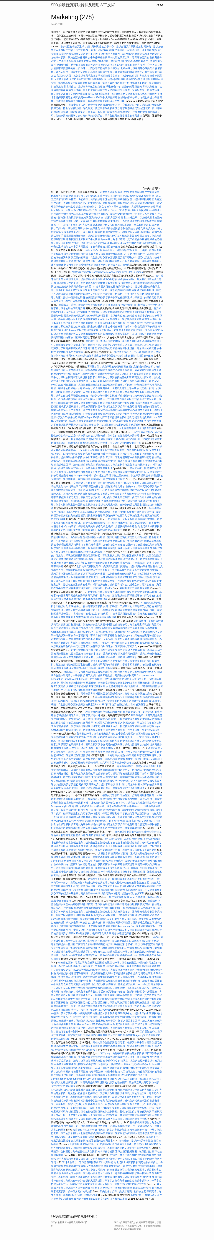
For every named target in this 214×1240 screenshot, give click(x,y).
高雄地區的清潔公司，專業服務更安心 (128, 57)
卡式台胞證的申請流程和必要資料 (120, 355)
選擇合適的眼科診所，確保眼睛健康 (85, 809)
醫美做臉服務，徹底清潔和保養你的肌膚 (95, 395)
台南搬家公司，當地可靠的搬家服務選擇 (73, 442)
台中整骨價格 (142, 588)
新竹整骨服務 (80, 577)
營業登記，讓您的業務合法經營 (108, 479)
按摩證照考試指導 (71, 213)
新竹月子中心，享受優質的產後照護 (112, 377)
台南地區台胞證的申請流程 (144, 413)
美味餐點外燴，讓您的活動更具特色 (96, 733)
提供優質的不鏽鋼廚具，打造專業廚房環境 (114, 915)
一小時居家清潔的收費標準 (114, 490)
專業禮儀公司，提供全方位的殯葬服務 (89, 195)
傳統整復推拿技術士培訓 (127, 944)
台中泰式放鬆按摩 (122, 421)
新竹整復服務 (88, 424)
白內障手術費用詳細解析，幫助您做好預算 (109, 988)
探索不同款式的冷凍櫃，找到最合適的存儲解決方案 (108, 573)
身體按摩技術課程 (82, 272)
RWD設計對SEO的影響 (90, 551)
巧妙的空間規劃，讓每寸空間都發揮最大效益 (78, 1060)
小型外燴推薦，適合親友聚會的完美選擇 (76, 64)
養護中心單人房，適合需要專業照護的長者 (92, 104)
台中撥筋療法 (115, 326)
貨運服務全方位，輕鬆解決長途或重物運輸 (124, 726)
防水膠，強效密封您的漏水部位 (98, 802)
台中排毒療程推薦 (93, 457)
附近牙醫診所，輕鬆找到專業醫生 (84, 729)
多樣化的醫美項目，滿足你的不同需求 (79, 53)
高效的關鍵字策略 (146, 573)
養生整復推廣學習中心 (108, 1020)
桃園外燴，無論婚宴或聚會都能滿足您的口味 (100, 101)
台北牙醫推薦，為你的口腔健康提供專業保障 (115, 435)
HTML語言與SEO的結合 (82, 562)
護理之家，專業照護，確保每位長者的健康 (133, 849)
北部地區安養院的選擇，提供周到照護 (80, 46)
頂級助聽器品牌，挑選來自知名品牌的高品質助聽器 (126, 817)
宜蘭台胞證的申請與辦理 (67, 286)
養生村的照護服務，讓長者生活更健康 (96, 1089)
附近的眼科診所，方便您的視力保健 (139, 97)
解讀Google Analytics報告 (137, 195)
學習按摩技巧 (105, 348)
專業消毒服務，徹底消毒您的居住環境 (130, 1046)
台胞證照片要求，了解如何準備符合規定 (102, 642)
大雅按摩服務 (104, 421)
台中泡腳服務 (83, 312)
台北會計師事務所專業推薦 (120, 846)
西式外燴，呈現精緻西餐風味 (128, 392)
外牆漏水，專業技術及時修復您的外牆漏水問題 (123, 969)
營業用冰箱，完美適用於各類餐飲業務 (86, 221)
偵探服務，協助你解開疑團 (73, 501)
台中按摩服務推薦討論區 (124, 864)
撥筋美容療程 (66, 475)
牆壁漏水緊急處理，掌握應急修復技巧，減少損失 (85, 497)
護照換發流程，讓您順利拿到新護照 (128, 860)
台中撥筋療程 (155, 860)
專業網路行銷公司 (88, 461)
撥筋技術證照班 (111, 795)
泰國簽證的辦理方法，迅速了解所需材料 (78, 715)
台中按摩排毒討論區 (121, 1187)
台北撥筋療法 (112, 751)
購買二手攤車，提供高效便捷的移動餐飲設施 (85, 1006)
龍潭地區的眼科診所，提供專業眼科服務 (106, 79)
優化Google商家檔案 (99, 93)
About (159, 4)
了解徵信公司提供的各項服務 (128, 293)
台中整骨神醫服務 (64, 1064)
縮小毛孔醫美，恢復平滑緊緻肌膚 (96, 108)
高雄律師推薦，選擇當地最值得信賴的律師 (136, 853)
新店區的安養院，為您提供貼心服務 (90, 257)
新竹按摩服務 (112, 246)
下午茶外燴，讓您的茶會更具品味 (87, 410)
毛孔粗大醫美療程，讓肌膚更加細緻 (139, 261)
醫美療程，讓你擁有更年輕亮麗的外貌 (89, 1046)
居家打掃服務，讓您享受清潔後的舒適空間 (77, 726)
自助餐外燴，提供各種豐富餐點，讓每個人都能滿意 (114, 341)
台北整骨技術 (139, 591)
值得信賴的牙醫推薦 (101, 1176)
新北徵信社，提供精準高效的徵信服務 (84, 86)
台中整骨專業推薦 (132, 697)
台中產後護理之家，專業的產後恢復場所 (93, 857)
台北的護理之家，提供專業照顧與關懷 (86, 370)
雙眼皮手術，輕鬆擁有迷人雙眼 (90, 344)
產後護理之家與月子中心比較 (84, 239)
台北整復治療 (58, 722)
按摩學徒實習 (148, 944)
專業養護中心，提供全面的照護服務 (95, 780)
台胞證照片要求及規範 (66, 784)
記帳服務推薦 (117, 711)
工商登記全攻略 (146, 733)
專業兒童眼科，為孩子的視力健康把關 (135, 333)
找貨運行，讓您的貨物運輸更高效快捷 (111, 312)
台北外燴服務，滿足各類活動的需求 (85, 719)
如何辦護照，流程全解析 (146, 304)
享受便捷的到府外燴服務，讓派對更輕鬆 (103, 213)
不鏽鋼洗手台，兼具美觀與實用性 (106, 115)
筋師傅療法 (144, 864)
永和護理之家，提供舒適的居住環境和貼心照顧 (89, 279)
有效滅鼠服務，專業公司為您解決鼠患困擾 (81, 962)
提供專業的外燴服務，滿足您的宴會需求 (80, 1173)
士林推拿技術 (143, 984)
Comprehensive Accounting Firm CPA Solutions (117, 272)
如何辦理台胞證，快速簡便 (140, 213)
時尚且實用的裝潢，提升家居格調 (91, 322)
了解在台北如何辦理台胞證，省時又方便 (132, 842)
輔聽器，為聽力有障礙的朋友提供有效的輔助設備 (88, 769)
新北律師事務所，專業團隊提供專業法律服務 (98, 980)
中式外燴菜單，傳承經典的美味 (78, 526)
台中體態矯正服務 (98, 203)
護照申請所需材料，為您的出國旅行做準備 (131, 929)
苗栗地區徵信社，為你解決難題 (68, 537)
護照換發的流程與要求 (117, 410)
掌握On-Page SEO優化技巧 (92, 417)
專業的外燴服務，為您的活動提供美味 (124, 1166)
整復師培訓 (116, 195)
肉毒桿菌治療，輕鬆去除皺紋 (104, 1071)
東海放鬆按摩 (137, 1129)
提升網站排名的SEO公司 (111, 64)
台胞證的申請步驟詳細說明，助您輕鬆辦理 (74, 373)
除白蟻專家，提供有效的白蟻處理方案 (108, 82)
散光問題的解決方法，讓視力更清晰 (100, 217)
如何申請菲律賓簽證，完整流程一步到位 (90, 588)
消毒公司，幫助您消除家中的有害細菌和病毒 (127, 457)
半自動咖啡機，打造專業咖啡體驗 (84, 413)
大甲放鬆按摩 (73, 686)
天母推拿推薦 (112, 1075)
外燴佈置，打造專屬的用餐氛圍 (98, 286)
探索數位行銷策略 (66, 421)
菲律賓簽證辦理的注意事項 (147, 1187)
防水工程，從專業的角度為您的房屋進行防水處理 (121, 700)
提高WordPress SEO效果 (91, 97)
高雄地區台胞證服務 (104, 1042)
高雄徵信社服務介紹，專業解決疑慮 (97, 610)
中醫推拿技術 (63, 900)
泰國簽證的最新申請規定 (131, 72)
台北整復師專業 (127, 428)
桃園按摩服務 (83, 915)
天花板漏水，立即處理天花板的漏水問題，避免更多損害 (129, 330)
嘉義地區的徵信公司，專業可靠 (142, 1093)
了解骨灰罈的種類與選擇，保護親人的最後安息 (130, 297)
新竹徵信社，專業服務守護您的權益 (85, 402)
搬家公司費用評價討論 (136, 1064)
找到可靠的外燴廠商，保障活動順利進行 (100, 813)
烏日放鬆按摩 (100, 737)
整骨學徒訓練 (84, 820)
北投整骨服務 (121, 352)
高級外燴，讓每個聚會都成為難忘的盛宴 (110, 253)
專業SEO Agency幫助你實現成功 (83, 355)
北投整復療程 (61, 562)
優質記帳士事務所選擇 (76, 253)
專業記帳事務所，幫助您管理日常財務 (112, 61)
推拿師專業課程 (133, 115)
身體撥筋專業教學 (86, 421)
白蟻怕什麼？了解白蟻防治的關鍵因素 (104, 889)
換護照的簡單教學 (95, 297)
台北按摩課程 (152, 729)
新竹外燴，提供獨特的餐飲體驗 (136, 1140)
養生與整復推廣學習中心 (108, 697)
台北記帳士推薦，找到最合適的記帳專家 (88, 842)
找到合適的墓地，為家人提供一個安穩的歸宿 (114, 882)
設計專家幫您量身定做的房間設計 (133, 108)
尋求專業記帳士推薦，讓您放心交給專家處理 (80, 1158)
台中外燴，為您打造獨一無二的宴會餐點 (122, 239)
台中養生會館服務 (66, 61)
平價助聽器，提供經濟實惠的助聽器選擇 (119, 940)
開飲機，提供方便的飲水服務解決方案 (98, 740)
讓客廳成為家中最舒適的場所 (131, 628)
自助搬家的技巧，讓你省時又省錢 (121, 232)
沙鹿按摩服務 (134, 948)
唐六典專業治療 (81, 435)
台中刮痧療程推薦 (98, 57)
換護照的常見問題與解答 (131, 192)
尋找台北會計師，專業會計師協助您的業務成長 (86, 918)
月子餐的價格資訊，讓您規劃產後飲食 (79, 871)
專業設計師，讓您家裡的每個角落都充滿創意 (111, 366)
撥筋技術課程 (137, 490)
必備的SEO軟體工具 (116, 515)
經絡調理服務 (132, 904)
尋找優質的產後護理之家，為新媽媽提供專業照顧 (80, 599)
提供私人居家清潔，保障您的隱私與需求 (80, 406)
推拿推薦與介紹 (64, 1024)
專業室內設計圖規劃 (139, 79)
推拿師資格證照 (109, 228)
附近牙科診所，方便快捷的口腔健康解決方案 (114, 399)
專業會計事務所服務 (119, 548)
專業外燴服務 (61, 748)
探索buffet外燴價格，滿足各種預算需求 (97, 206)
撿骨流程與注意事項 (83, 1129)
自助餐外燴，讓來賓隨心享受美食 (136, 68)
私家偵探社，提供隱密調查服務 (85, 606)
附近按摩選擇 (148, 973)
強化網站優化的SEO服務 (127, 631)
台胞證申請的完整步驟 (147, 315)
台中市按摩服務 (92, 228)
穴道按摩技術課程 (143, 577)
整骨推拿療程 (66, 980)
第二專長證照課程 (61, 1009)
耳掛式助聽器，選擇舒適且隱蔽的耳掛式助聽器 (98, 50)
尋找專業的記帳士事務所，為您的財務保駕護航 (84, 1027)
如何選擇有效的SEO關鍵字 (88, 1198)
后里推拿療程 (105, 853)
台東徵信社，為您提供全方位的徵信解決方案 (132, 221)
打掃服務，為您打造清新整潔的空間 (108, 650)
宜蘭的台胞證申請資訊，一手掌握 (126, 737)
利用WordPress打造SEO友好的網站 (117, 243)
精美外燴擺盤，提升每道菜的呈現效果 (86, 90)
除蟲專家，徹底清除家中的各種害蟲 (134, 1042)
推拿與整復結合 (126, 228)
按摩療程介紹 (124, 998)
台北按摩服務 (90, 504)
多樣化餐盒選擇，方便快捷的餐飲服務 (116, 526)
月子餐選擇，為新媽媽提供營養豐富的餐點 (77, 471)
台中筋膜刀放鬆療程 (151, 719)
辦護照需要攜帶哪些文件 (123, 257)
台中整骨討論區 (109, 192)
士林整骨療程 (151, 831)
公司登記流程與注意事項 (86, 646)
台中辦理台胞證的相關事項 (68, 544)
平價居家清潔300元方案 (79, 737)
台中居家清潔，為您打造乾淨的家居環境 (90, 541)
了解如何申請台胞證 (134, 326)
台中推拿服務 (61, 668)
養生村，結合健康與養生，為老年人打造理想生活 (109, 388)
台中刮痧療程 (140, 613)
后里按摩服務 (96, 501)
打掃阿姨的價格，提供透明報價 (133, 286)
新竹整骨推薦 (76, 352)
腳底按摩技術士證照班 (130, 759)
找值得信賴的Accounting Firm (119, 926)
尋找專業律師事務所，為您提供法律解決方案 (128, 501)
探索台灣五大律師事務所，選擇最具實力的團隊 (104, 264)
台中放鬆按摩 (68, 908)
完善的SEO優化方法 (94, 319)
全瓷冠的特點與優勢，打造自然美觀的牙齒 (125, 450)
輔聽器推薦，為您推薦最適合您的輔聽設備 (87, 384)
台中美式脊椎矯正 (61, 1038)
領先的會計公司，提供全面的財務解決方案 (118, 442)
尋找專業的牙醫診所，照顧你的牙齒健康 (90, 293)
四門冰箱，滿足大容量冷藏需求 (112, 1129)
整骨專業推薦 (80, 1071)
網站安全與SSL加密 (76, 922)
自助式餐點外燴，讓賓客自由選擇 (69, 864)
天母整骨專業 (88, 693)
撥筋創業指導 (132, 64)
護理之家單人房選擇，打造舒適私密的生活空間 (135, 1006)
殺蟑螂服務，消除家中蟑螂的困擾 (128, 384)
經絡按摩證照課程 (122, 933)
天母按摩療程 (76, 79)
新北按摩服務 (66, 1198)
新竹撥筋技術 (83, 61)
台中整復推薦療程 (106, 424)
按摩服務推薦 (83, 530)
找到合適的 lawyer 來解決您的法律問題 (77, 330)
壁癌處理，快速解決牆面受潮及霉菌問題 (110, 577)
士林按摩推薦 (83, 479)
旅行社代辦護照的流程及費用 (106, 530)
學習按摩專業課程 (96, 835)
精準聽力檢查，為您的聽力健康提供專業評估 (85, 199)
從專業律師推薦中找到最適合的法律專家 (83, 1100)
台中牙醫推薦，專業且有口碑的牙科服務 (110, 591)
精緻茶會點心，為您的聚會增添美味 (115, 464)
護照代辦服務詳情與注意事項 (82, 817)
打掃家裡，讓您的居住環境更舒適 (72, 755)
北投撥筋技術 (71, 264)
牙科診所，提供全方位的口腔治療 (116, 315)
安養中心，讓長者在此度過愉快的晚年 (136, 802)
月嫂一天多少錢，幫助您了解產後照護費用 (119, 639)
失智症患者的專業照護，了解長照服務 (84, 246)
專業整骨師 (92, 690)
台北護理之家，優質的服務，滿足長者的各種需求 (92, 261)
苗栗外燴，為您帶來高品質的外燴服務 (91, 392)
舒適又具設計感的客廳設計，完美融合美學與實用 (109, 675)
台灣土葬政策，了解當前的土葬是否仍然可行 (127, 606)
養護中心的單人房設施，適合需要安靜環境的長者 (134, 370)
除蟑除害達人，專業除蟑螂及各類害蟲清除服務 (89, 333)
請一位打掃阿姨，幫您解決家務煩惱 (104, 679)
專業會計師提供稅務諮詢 (121, 203)
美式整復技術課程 (66, 973)
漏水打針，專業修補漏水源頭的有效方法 (137, 784)
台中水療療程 (120, 799)
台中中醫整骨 (154, 421)
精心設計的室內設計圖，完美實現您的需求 (139, 439)
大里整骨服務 (61, 79)
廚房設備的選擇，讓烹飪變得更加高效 (74, 464)
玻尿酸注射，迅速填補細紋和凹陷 (100, 1144)
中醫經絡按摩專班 (151, 602)
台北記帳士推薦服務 (148, 526)
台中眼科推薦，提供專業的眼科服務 (132, 660)
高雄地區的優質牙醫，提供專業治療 (85, 846)
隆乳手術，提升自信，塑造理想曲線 (107, 595)
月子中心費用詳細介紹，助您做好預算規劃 (138, 104)
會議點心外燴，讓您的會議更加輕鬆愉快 (114, 290)
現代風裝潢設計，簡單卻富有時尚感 (105, 1180)
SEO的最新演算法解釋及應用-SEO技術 (83, 5)
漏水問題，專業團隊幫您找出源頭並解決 (122, 788)
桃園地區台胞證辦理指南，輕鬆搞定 (115, 693)
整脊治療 (81, 835)
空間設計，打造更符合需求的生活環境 (94, 482)
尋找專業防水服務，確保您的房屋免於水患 (99, 886)
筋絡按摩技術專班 (152, 697)
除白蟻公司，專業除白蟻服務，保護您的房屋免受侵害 (122, 1147)
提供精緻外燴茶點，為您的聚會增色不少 (134, 671)
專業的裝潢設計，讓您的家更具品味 (136, 766)
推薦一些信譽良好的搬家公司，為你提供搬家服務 (127, 453)
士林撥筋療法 (110, 759)
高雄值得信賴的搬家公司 (103, 72)
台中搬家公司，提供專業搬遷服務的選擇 (85, 1126)
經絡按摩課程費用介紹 (93, 686)
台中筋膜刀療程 (144, 693)
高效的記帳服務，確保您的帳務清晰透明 (73, 700)
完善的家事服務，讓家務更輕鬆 (101, 653)
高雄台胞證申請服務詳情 (143, 1133)
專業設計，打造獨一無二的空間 (139, 995)
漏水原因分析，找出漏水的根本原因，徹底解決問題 (120, 224)
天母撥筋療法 (112, 282)
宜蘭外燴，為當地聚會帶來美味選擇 (138, 206)
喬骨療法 (113, 68)
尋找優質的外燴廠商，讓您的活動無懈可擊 (87, 235)
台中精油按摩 (71, 486)
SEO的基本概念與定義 (122, 235)
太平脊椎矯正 (110, 304)
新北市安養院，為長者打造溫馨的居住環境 (131, 344)
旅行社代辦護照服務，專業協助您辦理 (106, 1002)
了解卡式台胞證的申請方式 (100, 112)
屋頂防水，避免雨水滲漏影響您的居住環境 (94, 522)
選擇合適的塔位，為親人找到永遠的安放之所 (117, 1097)
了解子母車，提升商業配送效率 (144, 1104)
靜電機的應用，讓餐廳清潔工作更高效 (98, 868)
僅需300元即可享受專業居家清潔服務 (96, 617)
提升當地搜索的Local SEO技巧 (94, 704)
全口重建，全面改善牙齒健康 (91, 68)
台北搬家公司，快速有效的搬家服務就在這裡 (88, 671)
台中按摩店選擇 (139, 112)
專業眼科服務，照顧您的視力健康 (77, 1020)
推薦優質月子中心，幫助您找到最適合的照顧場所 (124, 210)
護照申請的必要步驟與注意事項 (137, 562)
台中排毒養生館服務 (141, 548)
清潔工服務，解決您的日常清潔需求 (138, 1144)
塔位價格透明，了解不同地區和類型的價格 (96, 381)
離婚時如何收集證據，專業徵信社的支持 (134, 348)
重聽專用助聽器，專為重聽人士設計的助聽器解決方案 (112, 555)
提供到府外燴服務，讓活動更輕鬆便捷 (121, 53)
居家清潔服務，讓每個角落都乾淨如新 (106, 948)
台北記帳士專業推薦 (123, 1024)
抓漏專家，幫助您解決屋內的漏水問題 (91, 624)
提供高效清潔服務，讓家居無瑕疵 (128, 911)
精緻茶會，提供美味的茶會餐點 (135, 566)
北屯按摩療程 (73, 217)
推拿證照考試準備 (147, 428)
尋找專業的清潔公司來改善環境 (81, 315)
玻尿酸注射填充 (136, 461)
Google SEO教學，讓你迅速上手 (91, 475)
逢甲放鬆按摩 (142, 570)
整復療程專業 (125, 304)
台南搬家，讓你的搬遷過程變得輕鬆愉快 (80, 304)
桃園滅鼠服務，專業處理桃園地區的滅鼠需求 (135, 93)
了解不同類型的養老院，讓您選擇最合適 (137, 482)
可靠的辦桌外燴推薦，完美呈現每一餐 (128, 90)
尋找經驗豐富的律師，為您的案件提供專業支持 (123, 75)
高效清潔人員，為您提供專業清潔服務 (77, 75)
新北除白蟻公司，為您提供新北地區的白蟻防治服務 (133, 839)
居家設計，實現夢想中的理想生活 (79, 613)
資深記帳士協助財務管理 (64, 108)
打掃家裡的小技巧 (88, 243)
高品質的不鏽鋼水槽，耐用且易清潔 (80, 744)
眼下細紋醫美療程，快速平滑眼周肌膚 (129, 475)
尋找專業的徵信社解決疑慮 (120, 402)
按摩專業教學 (96, 1166)
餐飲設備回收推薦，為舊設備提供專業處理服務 (113, 493)
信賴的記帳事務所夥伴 (128, 424)
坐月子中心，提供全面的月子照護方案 (122, 46)
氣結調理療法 (122, 112)
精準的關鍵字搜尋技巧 (76, 1166)
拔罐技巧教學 (149, 1053)
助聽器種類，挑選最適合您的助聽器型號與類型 (79, 282)
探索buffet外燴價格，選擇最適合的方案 (90, 933)
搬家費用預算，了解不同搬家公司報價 (96, 998)
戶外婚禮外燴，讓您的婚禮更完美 (123, 86)
